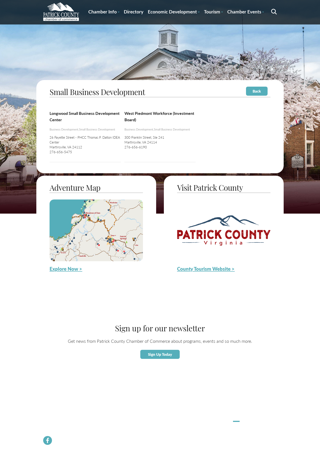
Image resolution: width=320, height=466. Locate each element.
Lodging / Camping (197, 408)
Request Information (198, 423)
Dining (190, 413)
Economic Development (174, 12)
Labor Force (145, 403)
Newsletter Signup (102, 428)
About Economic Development (157, 398)
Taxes (141, 408)
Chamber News (100, 393)
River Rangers (99, 444)
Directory (133, 11)
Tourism (213, 12)
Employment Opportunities (155, 418)
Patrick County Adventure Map (205, 403)
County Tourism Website (201, 418)
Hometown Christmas (247, 393)
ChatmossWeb (254, 435)
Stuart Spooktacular (245, 398)
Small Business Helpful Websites (158, 413)
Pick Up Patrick (242, 408)
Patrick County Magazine (201, 428)
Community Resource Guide (108, 418)
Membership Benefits (104, 398)
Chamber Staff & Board (105, 408)
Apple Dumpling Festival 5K (250, 403)
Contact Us (98, 413)
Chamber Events (245, 12)
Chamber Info (103, 12)
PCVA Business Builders (106, 423)
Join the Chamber (102, 403)
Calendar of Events (197, 398)
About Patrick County (199, 393)
